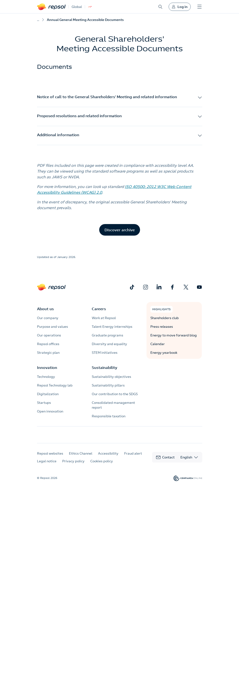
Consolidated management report (113, 405)
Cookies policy (101, 466)
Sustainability (104, 367)
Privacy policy (73, 466)
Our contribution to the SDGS (115, 394)
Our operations (49, 335)
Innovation (47, 367)
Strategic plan (48, 352)
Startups (44, 402)
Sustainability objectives (111, 376)
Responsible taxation (108, 416)
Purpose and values (52, 326)
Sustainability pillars (108, 385)
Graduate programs (107, 335)
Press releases (161, 326)
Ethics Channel (80, 458)
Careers (99, 308)
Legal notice (46, 466)
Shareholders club (164, 318)
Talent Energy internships (112, 326)
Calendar (157, 344)
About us (45, 308)
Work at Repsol (104, 318)
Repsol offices (48, 344)
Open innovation (50, 411)
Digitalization (48, 394)
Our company (47, 318)
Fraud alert (133, 458)
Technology (46, 376)
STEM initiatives (104, 352)
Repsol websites (50, 458)
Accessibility (108, 458)
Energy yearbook (163, 352)
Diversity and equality (109, 344)
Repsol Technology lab (55, 385)
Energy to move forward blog (173, 335)
